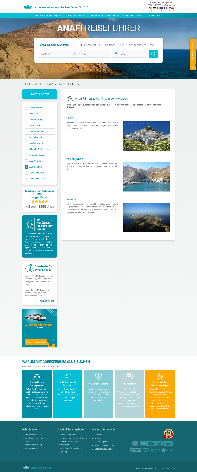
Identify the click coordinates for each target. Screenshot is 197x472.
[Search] (153, 54)
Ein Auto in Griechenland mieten (73, 438)
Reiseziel (33, 84)
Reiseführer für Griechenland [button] (103, 15)
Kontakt (98, 438)
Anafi (67, 84)
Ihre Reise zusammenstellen (138, 44)
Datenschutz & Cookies (104, 449)
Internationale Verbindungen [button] (48, 15)
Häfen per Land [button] (76, 15)
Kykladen (58, 84)
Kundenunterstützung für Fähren (35, 440)
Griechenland (45, 84)
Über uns (98, 435)
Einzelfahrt (90, 44)
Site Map (63, 452)
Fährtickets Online (33, 435)
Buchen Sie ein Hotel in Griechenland (69, 443)
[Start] (25, 84)
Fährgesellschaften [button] (133, 15)
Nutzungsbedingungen (104, 445)
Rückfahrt (109, 44)
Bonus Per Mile (31, 448)
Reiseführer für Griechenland (72, 448)
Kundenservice (155, 15)
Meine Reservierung (33, 445)
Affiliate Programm (68, 435)
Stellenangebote (102, 442)
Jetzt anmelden (47, 300)
